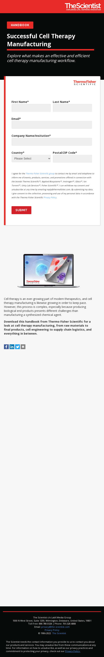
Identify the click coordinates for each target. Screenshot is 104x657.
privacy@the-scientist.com (55, 626)
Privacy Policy (49, 197)
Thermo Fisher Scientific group (40, 173)
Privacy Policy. (72, 651)
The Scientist (59, 633)
